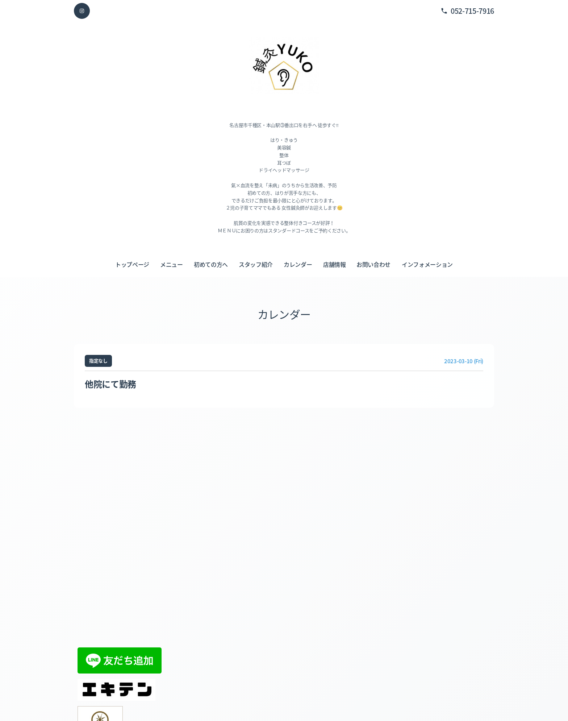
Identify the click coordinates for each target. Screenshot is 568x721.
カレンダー (298, 264)
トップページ (132, 264)
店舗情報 (334, 264)
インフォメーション (427, 264)
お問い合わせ (373, 264)
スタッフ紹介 (256, 264)
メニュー (171, 264)
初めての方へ (211, 264)
